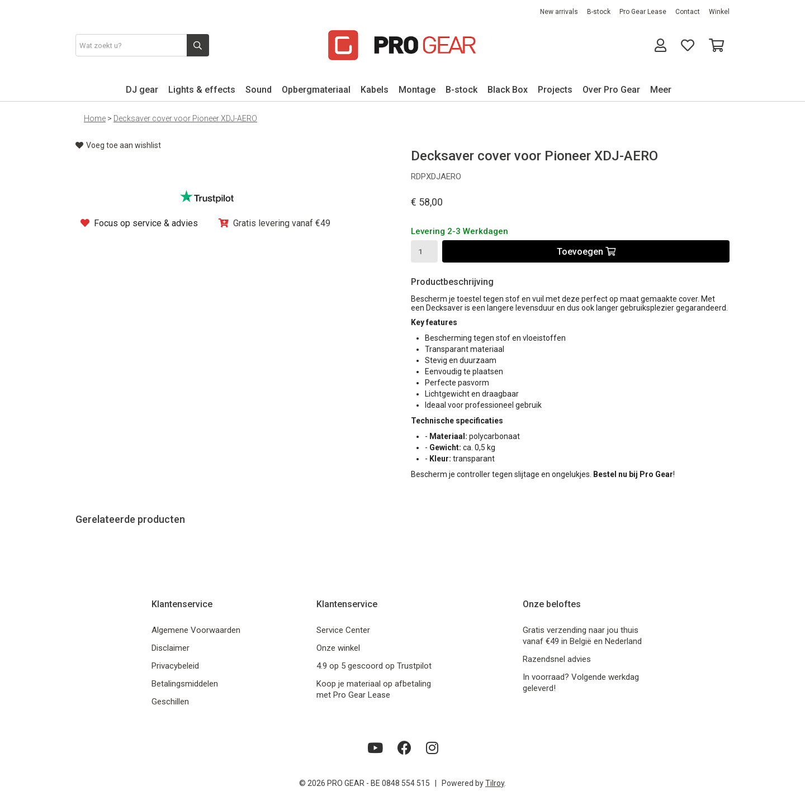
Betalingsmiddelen (184, 684)
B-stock (598, 12)
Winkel (719, 12)
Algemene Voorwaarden (195, 630)
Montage (417, 89)
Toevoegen (586, 251)
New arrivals (559, 12)
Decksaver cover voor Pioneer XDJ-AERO (185, 118)
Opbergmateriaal (316, 89)
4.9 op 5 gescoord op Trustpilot (374, 666)
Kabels (375, 89)
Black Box (507, 89)
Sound (258, 89)
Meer (660, 89)
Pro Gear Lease (642, 12)
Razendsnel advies (557, 659)
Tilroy (494, 783)
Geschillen (170, 702)
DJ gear (142, 89)
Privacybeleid (175, 666)
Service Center (343, 630)
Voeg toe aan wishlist (118, 145)
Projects (555, 89)
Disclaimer (170, 648)
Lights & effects (201, 89)
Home (95, 118)
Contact (687, 12)
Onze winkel (338, 648)
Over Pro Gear (611, 89)
